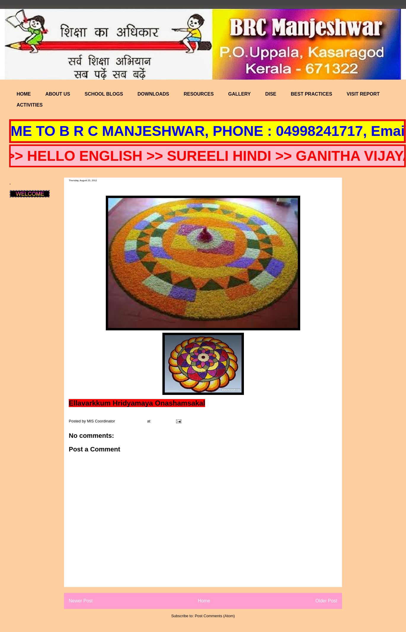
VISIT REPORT (363, 94)
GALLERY (239, 94)
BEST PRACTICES (311, 94)
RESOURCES (199, 94)
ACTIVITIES (30, 104)
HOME (24, 94)
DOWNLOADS (153, 94)
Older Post (326, 600)
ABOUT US (57, 94)
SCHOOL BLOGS (104, 94)
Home (204, 600)
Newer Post (81, 600)
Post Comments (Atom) (215, 616)
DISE (270, 94)
